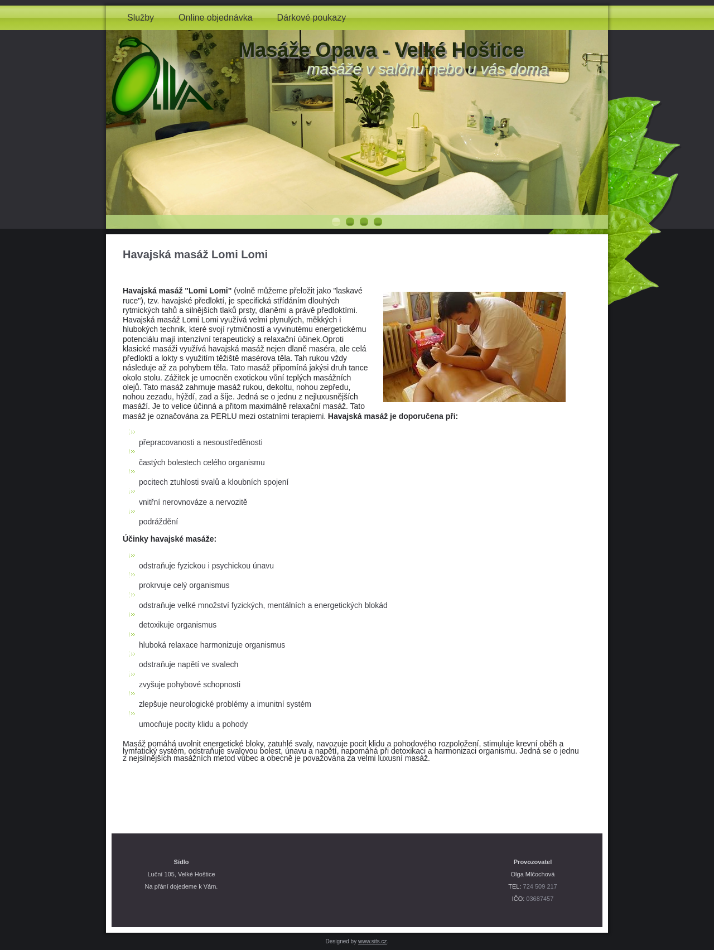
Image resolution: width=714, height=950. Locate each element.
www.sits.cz (372, 941)
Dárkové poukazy (311, 17)
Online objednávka (215, 17)
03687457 (539, 898)
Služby (140, 17)
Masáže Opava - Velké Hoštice (381, 49)
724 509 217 (540, 886)
